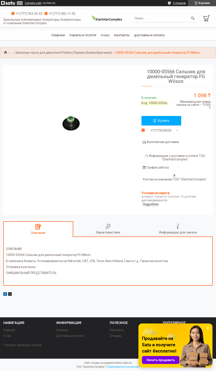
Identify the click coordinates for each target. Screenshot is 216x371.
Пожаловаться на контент (123, 366)
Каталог (62, 330)
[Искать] (192, 18)
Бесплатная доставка (163, 142)
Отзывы (115, 336)
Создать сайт (33, 3)
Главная (58, 35)
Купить (163, 121)
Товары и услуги (82, 35)
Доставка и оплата (149, 35)
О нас (105, 35)
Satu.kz (127, 362)
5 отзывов (179, 3)
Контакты (122, 35)
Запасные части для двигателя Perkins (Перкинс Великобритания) (63, 52)
